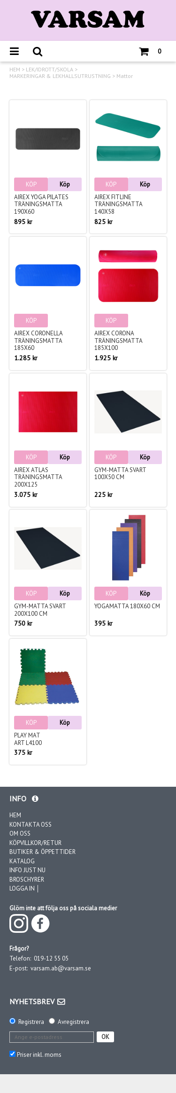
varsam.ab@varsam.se (61, 968)
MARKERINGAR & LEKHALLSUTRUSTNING (60, 76)
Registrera (31, 1022)
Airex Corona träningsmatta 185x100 (118, 340)
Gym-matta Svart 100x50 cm (120, 473)
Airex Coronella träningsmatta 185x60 (38, 340)
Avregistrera (73, 1022)
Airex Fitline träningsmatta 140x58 (118, 204)
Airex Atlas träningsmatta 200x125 (38, 477)
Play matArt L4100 (28, 739)
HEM (14, 69)
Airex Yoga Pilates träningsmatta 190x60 (41, 204)
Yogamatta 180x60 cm (127, 606)
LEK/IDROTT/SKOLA (49, 69)
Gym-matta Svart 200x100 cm (40, 610)
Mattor (124, 76)
